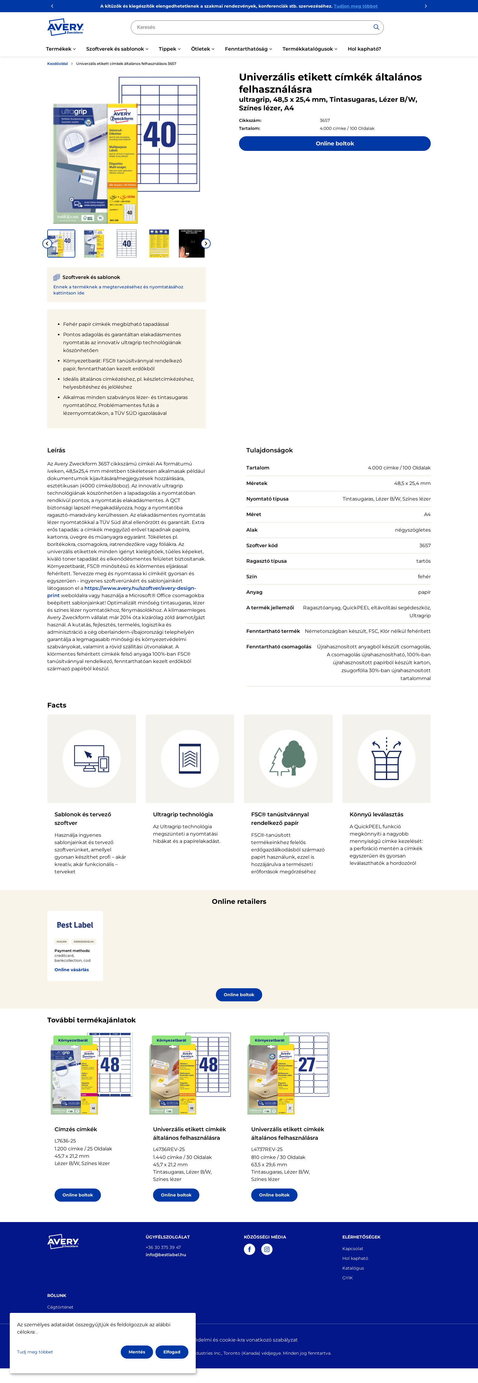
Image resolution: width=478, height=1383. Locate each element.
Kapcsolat (352, 1248)
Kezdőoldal (57, 63)
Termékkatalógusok (308, 49)
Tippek (167, 49)
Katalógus (353, 1268)
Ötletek (200, 49)
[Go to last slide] (47, 243)
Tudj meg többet (35, 1352)
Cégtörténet (60, 1307)
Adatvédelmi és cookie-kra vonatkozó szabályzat (239, 1340)
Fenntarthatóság (246, 49)
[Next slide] (206, 243)
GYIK (347, 1278)
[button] (61, 244)
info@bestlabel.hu (166, 1254)
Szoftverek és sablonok (115, 49)
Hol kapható (355, 1258)
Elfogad (171, 1352)
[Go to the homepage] (65, 28)
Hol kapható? (364, 49)
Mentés (137, 1352)
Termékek (58, 49)
